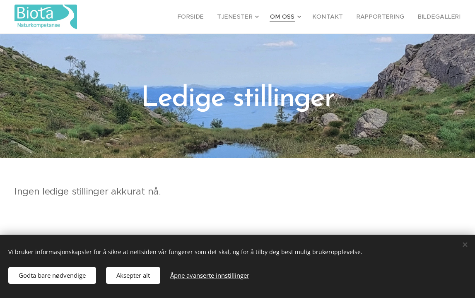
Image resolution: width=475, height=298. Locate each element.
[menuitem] (209, 17)
